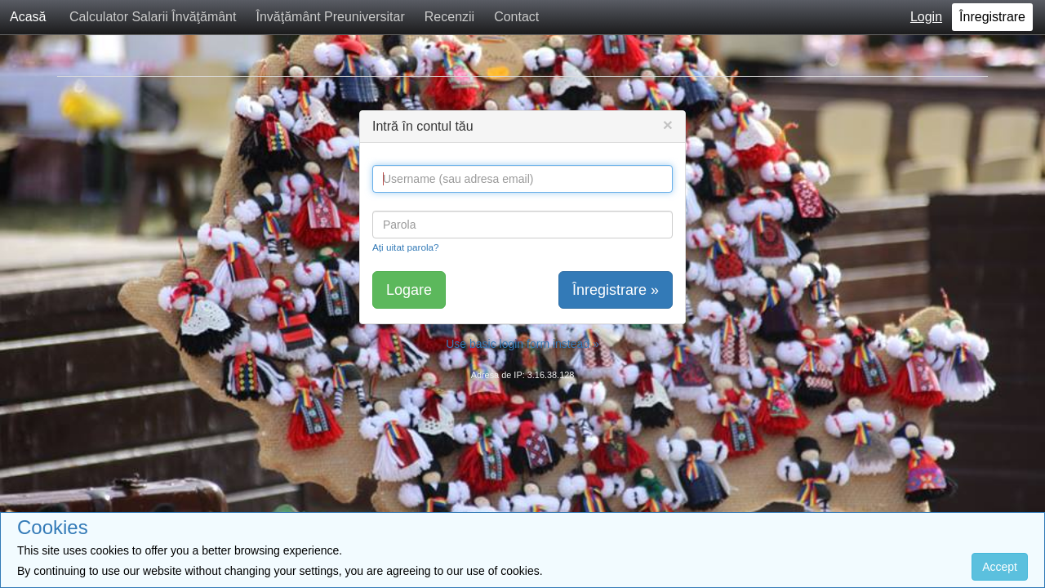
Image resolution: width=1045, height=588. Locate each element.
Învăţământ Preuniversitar (330, 17)
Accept (999, 566)
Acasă (28, 17)
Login (926, 17)
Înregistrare (992, 17)
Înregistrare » (615, 290)
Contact (516, 17)
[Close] (668, 124)
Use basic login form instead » (522, 343)
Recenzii (449, 17)
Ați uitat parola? (405, 247)
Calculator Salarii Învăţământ (153, 17)
